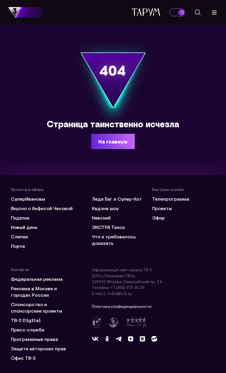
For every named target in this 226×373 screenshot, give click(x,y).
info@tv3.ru (119, 293)
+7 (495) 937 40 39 (127, 287)
